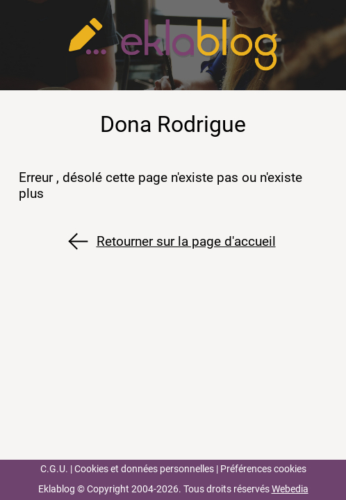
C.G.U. (54, 469)
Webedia (290, 489)
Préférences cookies (263, 469)
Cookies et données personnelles (144, 469)
